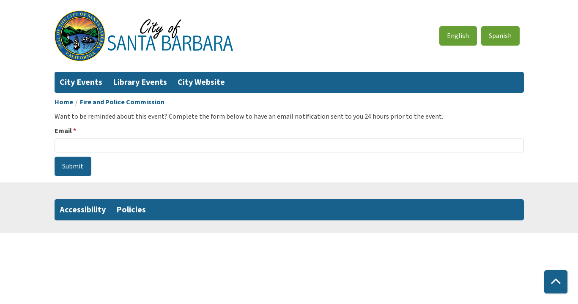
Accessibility (83, 210)
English (458, 36)
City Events (81, 82)
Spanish (500, 36)
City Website (201, 82)
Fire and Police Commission (122, 102)
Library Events (140, 82)
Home (64, 102)
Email (63, 131)
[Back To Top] (555, 281)
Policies (131, 210)
